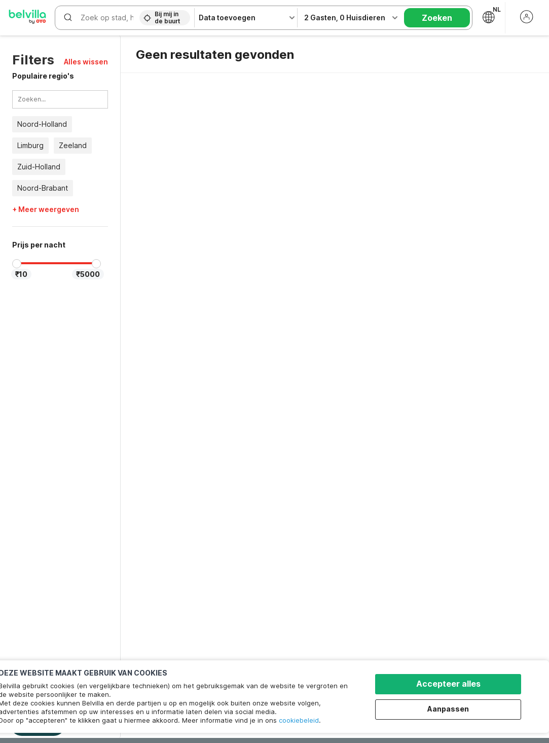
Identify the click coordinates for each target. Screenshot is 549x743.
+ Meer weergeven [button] (45, 209)
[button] (86, 61)
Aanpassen (448, 708)
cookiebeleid (299, 720)
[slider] (16, 263)
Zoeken (437, 18)
